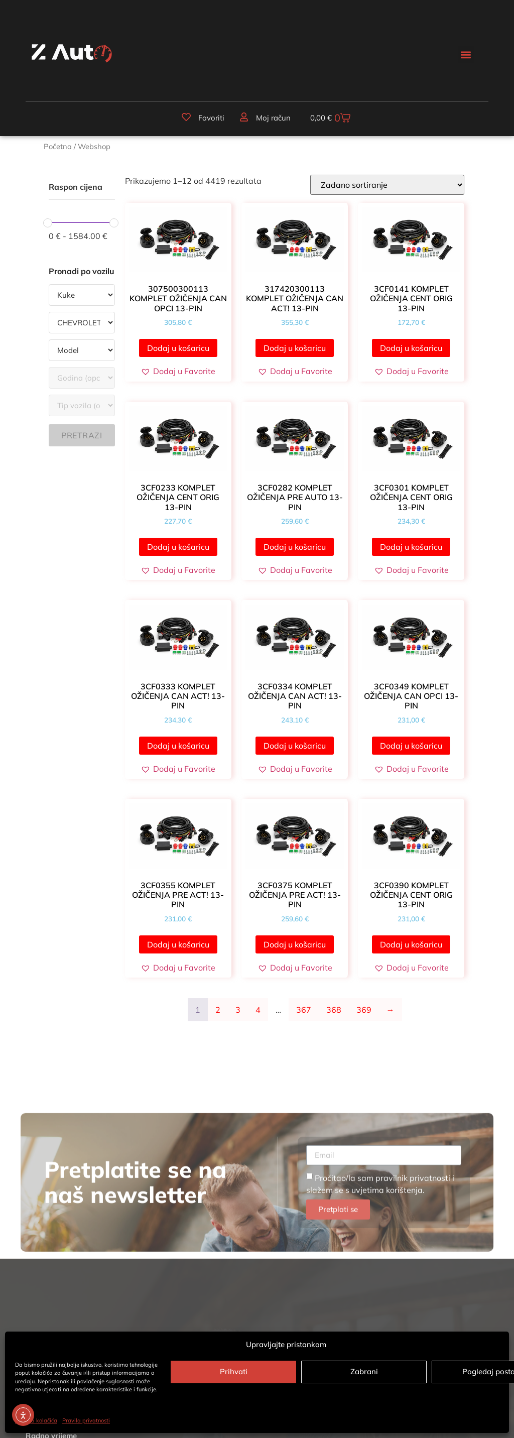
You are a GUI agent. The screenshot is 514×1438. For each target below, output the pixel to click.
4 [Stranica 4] (258, 1010)
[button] (466, 54)
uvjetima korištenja (387, 1311)
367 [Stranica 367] (303, 1010)
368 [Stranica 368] (333, 1010)
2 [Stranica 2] (217, 1010)
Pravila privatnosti (86, 1420)
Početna (58, 146)
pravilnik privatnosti (412, 1299)
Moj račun (273, 118)
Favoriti (211, 118)
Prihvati (233, 1371)
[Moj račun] (243, 117)
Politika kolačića (36, 1420)
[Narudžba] (387, 185)
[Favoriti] (186, 117)
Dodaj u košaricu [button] (178, 348)
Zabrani (364, 1371)
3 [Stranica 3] (237, 1010)
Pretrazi (81, 435)
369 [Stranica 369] (363, 1010)
